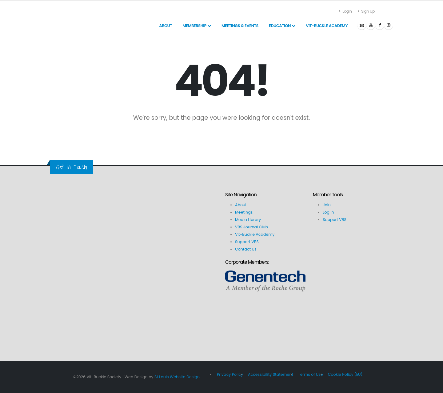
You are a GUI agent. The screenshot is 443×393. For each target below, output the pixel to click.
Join (327, 204)
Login (345, 11)
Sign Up (366, 11)
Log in (328, 212)
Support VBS (247, 241)
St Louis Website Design (177, 376)
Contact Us (246, 249)
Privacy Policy (230, 374)
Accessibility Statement (270, 374)
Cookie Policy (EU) (345, 374)
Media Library (248, 219)
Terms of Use (310, 374)
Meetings (244, 212)
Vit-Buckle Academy (254, 234)
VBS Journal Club (251, 227)
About (241, 204)
